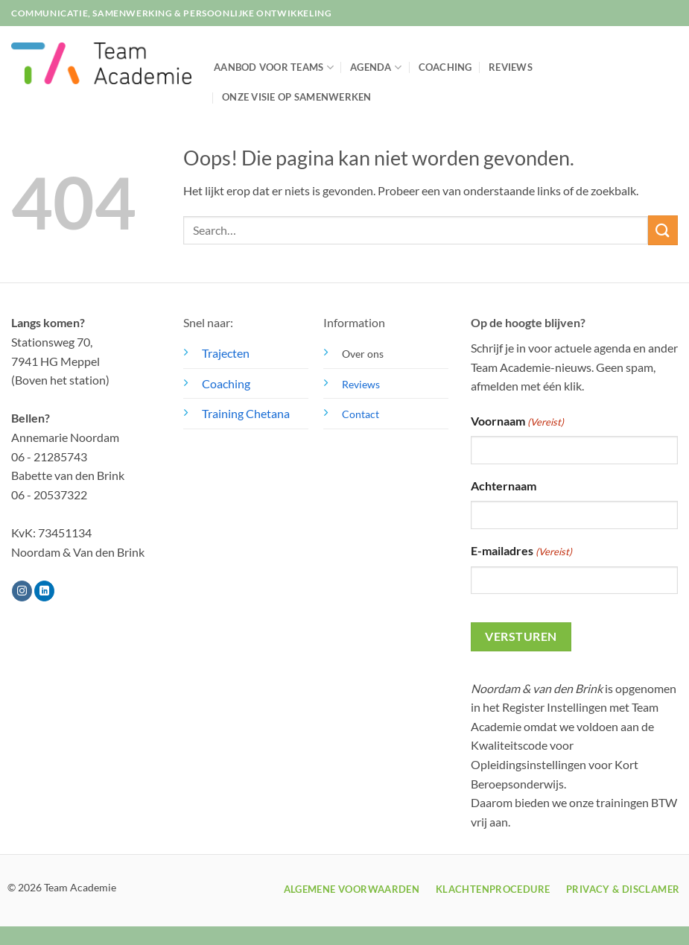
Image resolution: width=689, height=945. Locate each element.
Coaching (445, 67)
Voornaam (517, 422)
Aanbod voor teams (274, 67)
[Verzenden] (663, 229)
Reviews (511, 67)
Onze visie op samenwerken (296, 97)
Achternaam (503, 485)
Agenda (375, 67)
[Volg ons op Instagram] (22, 591)
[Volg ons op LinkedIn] (44, 591)
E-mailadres (521, 551)
